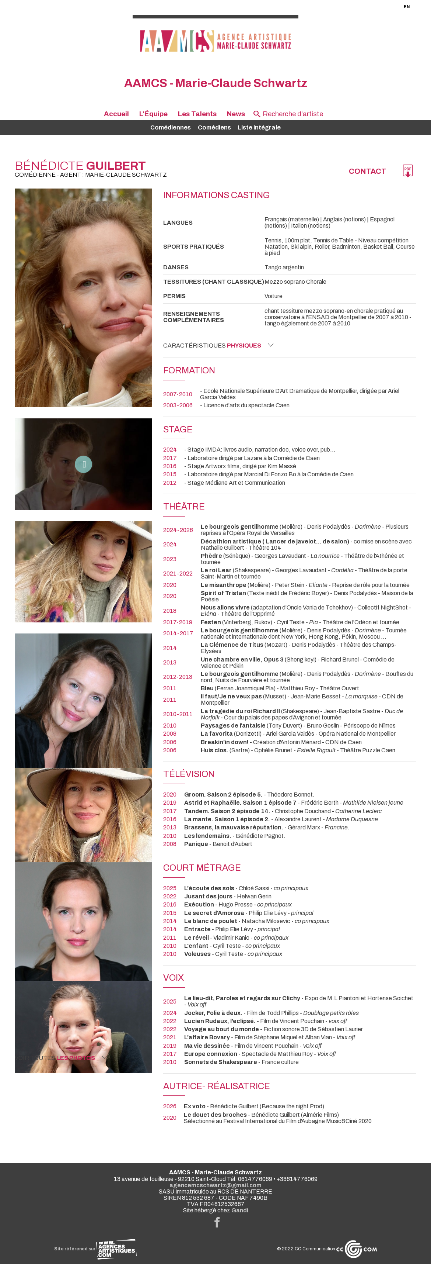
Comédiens (214, 127)
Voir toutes (61, 1057)
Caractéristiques (218, 345)
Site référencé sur (95, 1248)
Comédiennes (170, 127)
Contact (367, 171)
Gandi (239, 1210)
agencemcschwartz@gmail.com (215, 1185)
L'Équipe (153, 114)
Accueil (116, 114)
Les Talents (197, 114)
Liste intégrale (259, 127)
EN (407, 6)
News (236, 114)
